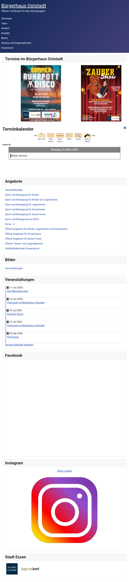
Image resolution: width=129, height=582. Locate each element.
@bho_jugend (64, 471)
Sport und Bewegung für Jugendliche (25, 204)
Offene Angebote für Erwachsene (23, 233)
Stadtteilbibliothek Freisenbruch (22, 248)
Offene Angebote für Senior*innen (23, 238)
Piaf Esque (13, 337)
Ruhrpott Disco (15, 314)
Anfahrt (5, 28)
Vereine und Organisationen (16, 43)
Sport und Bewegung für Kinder (22, 194)
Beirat (4, 38)
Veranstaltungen (14, 189)
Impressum (7, 47)
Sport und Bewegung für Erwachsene (25, 209)
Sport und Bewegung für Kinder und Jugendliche (31, 199)
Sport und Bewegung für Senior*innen (25, 214)
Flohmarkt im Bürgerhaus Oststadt (26, 302)
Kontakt (5, 33)
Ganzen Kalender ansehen (19, 344)
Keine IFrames (27, 407)
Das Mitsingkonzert (17, 291)
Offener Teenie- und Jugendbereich (24, 243)
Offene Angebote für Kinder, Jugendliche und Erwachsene (36, 229)
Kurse (8, 224)
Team (4, 23)
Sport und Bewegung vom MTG (22, 219)
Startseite (6, 18)
